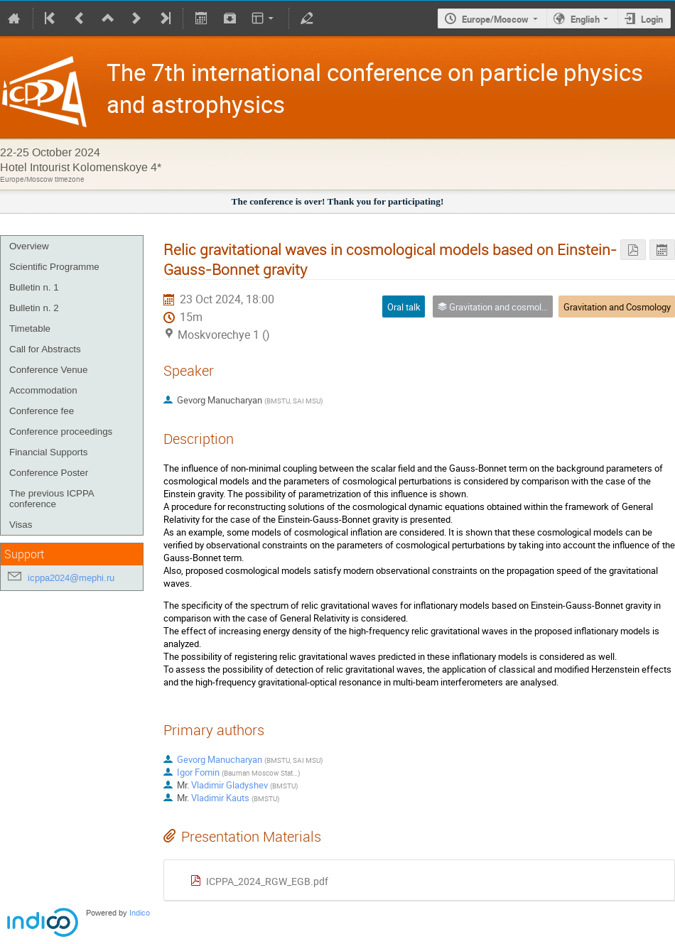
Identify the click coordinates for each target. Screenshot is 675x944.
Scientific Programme (54, 266)
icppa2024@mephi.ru (71, 578)
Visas (20, 524)
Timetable (29, 328)
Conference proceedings (60, 431)
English (585, 19)
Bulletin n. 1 (34, 287)
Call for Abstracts (45, 349)
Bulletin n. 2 (34, 308)
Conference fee (41, 411)
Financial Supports (48, 452)
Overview (29, 246)
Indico (139, 913)
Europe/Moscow (495, 19)
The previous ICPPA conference (51, 498)
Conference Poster (48, 472)
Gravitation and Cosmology (617, 306)
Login (652, 19)
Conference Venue (48, 369)
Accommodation (43, 390)
